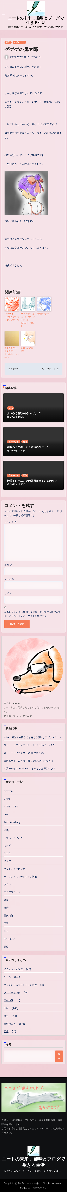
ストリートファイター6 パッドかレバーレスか (29, 745)
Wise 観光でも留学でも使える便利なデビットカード (32, 737)
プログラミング (12, 892)
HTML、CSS (11, 806)
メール (9, 579)
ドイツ (7, 861)
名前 (8, 565)
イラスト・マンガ (13, 837)
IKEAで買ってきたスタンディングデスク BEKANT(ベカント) (28, 319)
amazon (8, 791)
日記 (8, 42)
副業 (6, 900)
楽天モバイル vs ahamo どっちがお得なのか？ (29, 768)
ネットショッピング (14, 868)
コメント (10, 521)
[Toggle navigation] (3, 15)
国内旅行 (8, 915)
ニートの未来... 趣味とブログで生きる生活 (36, 20)
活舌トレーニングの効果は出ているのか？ (32, 481)
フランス (8, 884)
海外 (6, 931)
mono (20, 56)
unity (6, 830)
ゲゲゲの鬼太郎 (21, 49)
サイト (7, 593)
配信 (25, 441)
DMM (7, 798)
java (6, 814)
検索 (8, 1045)
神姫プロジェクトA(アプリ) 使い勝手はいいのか (12, 353)
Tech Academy (12, 822)
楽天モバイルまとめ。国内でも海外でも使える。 (30, 760)
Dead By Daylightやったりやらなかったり (12, 318)
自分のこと (19, 42)
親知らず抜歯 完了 (28, 349)
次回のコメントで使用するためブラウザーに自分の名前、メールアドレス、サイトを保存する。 (32, 613)
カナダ (7, 845)
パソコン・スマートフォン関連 (20, 876)
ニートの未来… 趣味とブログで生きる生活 (33, 1162)
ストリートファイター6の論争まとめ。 (25, 752)
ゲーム (7, 853)
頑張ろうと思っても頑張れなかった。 (29, 447)
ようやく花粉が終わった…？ (24, 413)
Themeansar (38, 1187)
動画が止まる (43, 313)
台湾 (6, 907)
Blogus (23, 1187)
